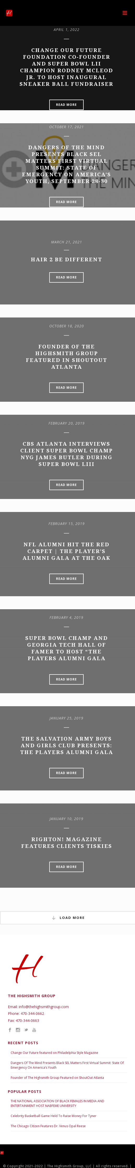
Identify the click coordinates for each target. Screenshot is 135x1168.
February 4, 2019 (66, 617)
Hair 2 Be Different (66, 259)
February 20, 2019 (66, 423)
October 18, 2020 (66, 325)
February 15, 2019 (66, 523)
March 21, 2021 (66, 241)
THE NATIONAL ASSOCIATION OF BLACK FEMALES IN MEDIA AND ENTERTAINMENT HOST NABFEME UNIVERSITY (57, 1103)
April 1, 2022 (66, 29)
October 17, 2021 (66, 126)
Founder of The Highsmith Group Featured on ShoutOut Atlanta (57, 1077)
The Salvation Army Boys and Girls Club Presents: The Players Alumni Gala (66, 745)
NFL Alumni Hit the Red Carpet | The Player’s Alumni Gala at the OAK (66, 551)
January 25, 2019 (66, 718)
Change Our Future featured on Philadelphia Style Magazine (54, 1052)
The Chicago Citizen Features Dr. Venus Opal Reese (48, 1126)
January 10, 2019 (66, 818)
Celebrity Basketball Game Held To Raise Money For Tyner (53, 1116)
